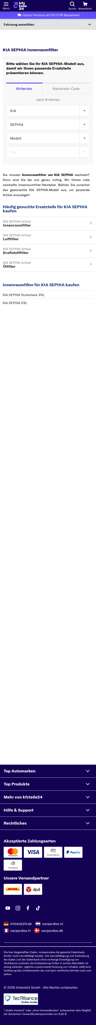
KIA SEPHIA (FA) (15, 303)
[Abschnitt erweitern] (48, 24)
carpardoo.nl (52, 924)
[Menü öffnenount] (6, 3)
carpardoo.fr (20, 930)
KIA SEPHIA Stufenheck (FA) (23, 295)
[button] (48, 771)
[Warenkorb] (85, 5)
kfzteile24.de (21, 924)
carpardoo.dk (52, 930)
